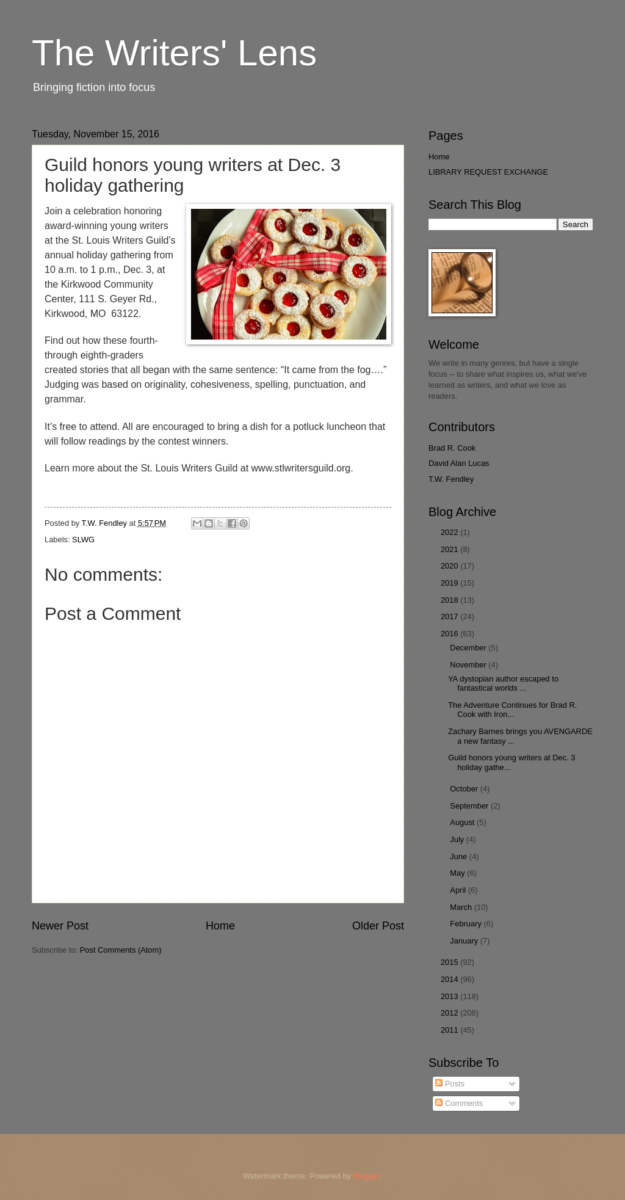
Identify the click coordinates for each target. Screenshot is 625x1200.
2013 (450, 996)
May (458, 873)
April (459, 890)
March (462, 907)
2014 (450, 979)
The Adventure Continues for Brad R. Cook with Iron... (512, 709)
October (465, 788)
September (470, 805)
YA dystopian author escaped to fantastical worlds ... (503, 683)
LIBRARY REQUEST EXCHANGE (488, 171)
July (458, 839)
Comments (459, 1103)
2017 (450, 616)
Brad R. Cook (451, 448)
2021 (450, 549)
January (465, 940)
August (463, 822)
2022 (450, 532)
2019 (450, 582)
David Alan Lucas (459, 463)
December (469, 647)
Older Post (378, 926)
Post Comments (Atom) (121, 950)
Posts (449, 1083)
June (459, 856)
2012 (450, 1012)
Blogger (366, 1175)
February (466, 923)
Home (220, 926)
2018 (450, 600)
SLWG (83, 539)
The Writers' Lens (174, 52)
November (469, 664)
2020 (450, 565)
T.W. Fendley (451, 479)
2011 (450, 1030)
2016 (450, 633)
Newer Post (60, 926)
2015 (450, 962)
